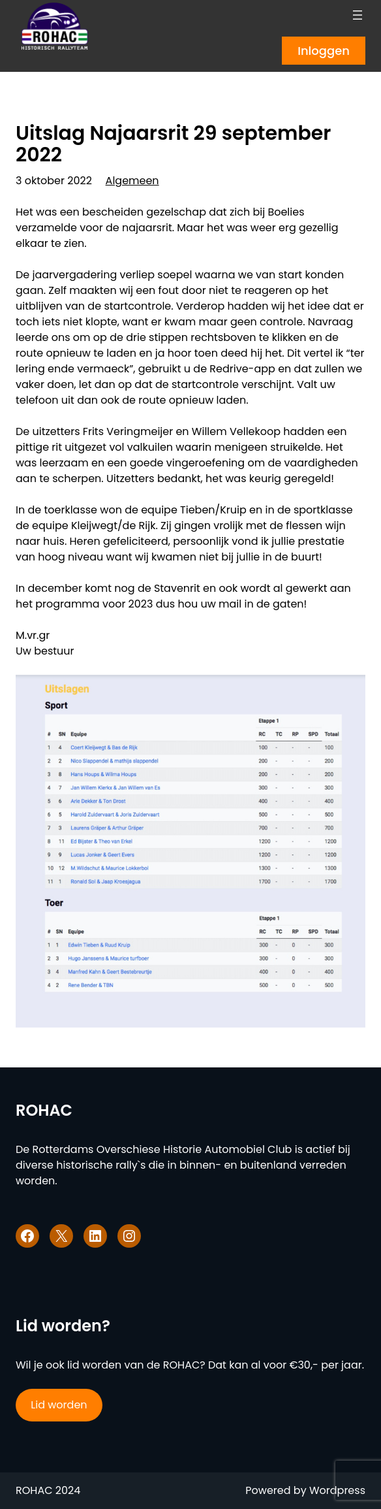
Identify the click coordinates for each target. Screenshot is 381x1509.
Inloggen (323, 50)
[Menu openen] (357, 15)
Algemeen (132, 180)
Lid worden (59, 1404)
